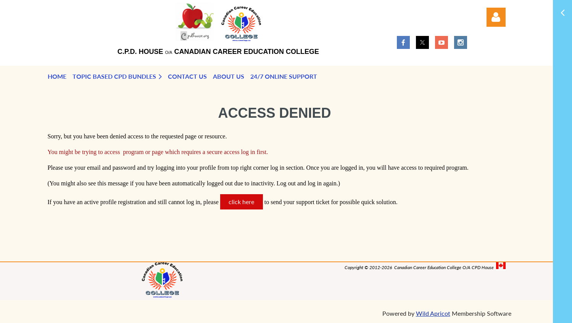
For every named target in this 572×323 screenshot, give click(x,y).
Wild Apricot (433, 313)
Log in (496, 17)
